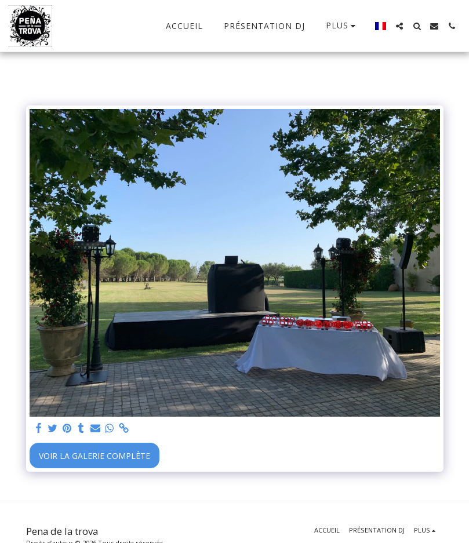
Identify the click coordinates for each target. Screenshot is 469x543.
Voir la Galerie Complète (94, 455)
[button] (399, 26)
